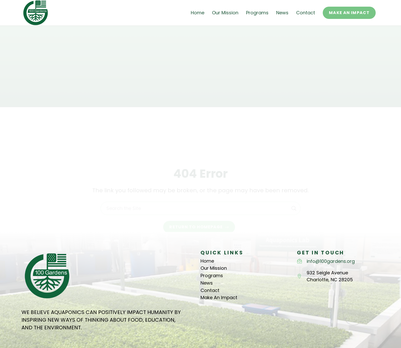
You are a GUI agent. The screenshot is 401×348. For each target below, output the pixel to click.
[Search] (293, 187)
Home (207, 261)
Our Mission (214, 268)
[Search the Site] (200, 187)
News (207, 283)
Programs (212, 275)
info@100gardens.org (331, 261)
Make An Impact (219, 297)
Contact (210, 290)
